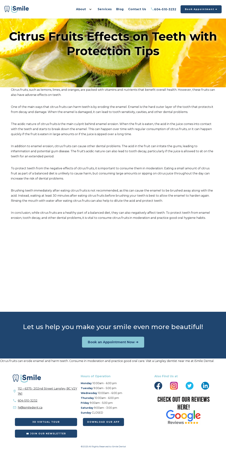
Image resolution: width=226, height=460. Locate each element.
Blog (120, 9)
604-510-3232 (163, 9)
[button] (82, 9)
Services (105, 9)
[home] (16, 9)
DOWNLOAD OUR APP (103, 422)
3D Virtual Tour (46, 422)
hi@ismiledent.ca (30, 407)
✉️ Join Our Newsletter (46, 433)
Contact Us (137, 9)
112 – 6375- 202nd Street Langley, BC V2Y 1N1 (47, 391)
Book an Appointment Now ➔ (113, 342)
